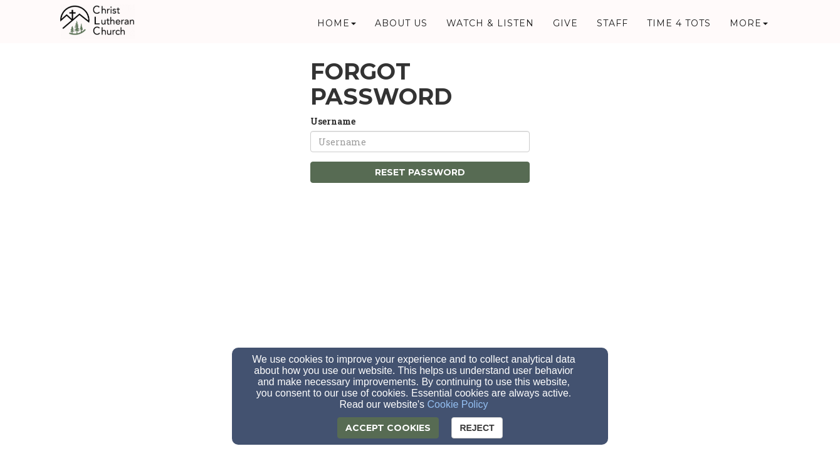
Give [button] (565, 26)
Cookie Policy (458, 404)
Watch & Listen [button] (490, 26)
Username (332, 121)
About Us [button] (401, 26)
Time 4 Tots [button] (679, 26)
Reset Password (420, 172)
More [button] (749, 26)
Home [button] (336, 26)
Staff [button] (612, 26)
